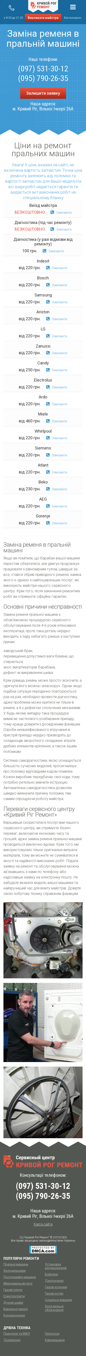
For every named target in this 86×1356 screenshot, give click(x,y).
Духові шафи (13, 1302)
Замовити (61, 212)
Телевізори (11, 1340)
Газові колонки (56, 1287)
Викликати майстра (43, 18)
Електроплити (14, 1296)
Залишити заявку (43, 93)
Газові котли (54, 1293)
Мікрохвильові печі (17, 1283)
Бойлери (51, 1274)
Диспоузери (54, 1281)
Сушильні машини (58, 1300)
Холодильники (14, 1271)
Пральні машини (15, 1264)
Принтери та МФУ (16, 1333)
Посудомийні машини (19, 1277)
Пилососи (52, 1333)
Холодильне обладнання (54, 1308)
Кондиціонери (14, 1315)
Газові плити (12, 1290)
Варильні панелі (15, 1309)
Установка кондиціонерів (56, 1266)
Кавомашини (55, 1340)
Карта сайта (43, 1224)
